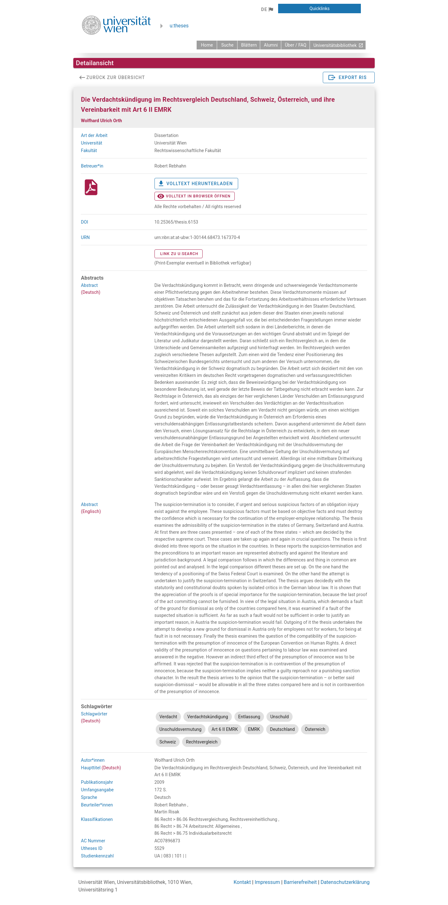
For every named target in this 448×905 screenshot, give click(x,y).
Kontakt (242, 882)
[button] (267, 9)
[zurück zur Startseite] (207, 45)
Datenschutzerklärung (345, 882)
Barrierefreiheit (300, 882)
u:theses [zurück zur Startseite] (179, 26)
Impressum (267, 882)
